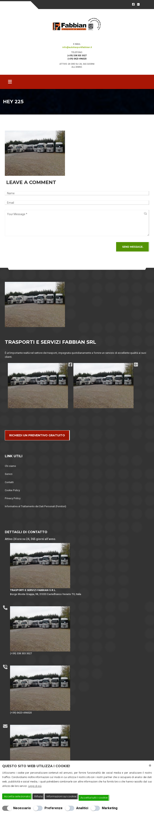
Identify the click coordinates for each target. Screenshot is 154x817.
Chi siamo (10, 466)
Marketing (110, 808)
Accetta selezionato (17, 796)
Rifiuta (38, 796)
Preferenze (54, 808)
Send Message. (132, 246)
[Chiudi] (150, 765)
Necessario (22, 808)
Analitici (82, 808)
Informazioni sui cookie (61, 796)
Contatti (9, 482)
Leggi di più (35, 785)
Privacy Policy (12, 498)
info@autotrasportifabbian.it (77, 47)
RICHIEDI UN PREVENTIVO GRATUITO (37, 435)
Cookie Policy (12, 490)
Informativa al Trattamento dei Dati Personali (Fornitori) (35, 506)
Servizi (8, 474)
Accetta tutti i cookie (94, 797)
